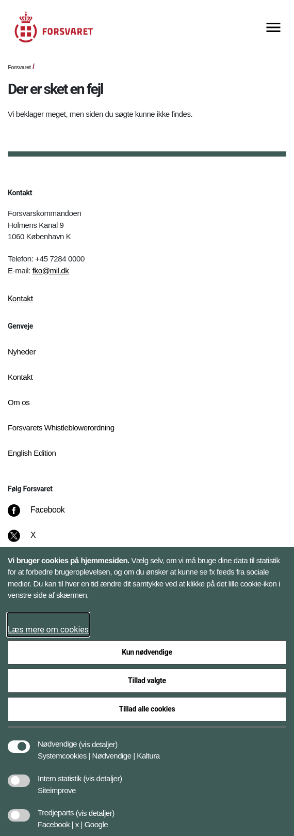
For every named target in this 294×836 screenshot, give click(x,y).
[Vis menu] (273, 28)
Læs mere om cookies (48, 629)
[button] (98, 738)
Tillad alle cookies (147, 709)
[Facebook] (43, 515)
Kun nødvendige (147, 652)
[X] (33, 540)
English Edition (32, 452)
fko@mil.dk (50, 270)
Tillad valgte (147, 680)
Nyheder (22, 351)
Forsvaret (19, 67)
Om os (18, 402)
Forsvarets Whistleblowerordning (61, 427)
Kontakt (20, 298)
